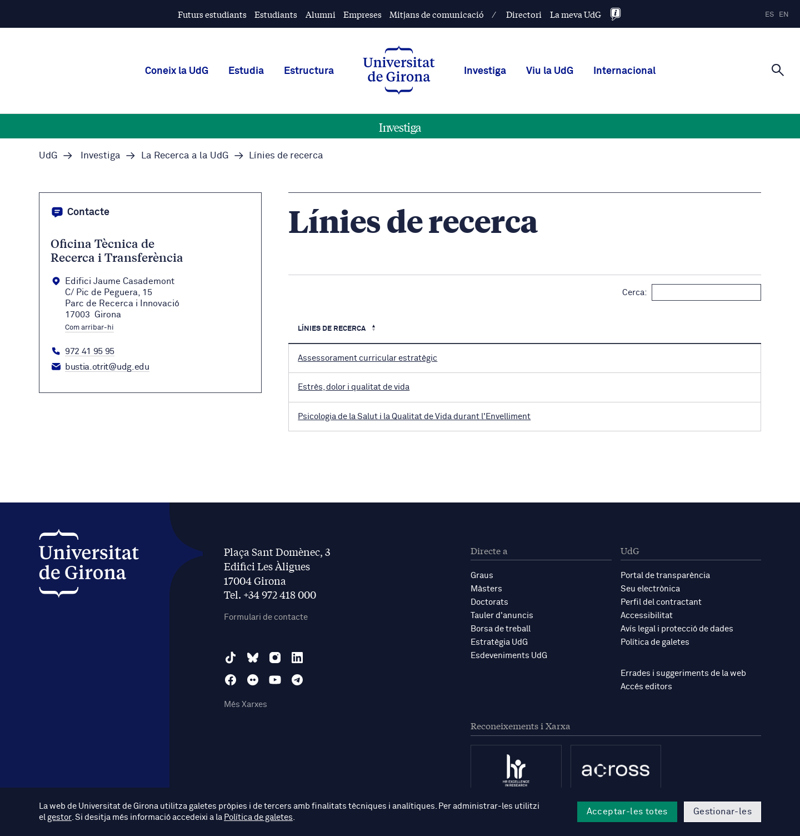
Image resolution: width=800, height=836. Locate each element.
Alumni (321, 14)
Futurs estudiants (212, 14)
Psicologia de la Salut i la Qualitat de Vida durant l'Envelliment (414, 416)
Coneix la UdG (176, 71)
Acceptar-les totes (627, 811)
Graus (482, 575)
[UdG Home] (399, 71)
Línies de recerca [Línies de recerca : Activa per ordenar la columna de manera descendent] (332, 328)
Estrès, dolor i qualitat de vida (353, 387)
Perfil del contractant (661, 602)
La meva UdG (575, 14)
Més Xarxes (245, 704)
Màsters (486, 589)
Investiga (485, 71)
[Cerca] (778, 70)
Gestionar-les (722, 811)
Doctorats (489, 602)
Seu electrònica (650, 589)
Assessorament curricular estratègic (367, 358)
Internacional (624, 71)
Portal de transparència (665, 575)
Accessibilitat (647, 615)
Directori (524, 14)
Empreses (362, 14)
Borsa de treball (501, 629)
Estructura (309, 71)
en (784, 14)
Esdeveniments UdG (509, 655)
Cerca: (691, 292)
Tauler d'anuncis (502, 615)
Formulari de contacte (266, 617)
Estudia (246, 71)
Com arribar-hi (89, 328)
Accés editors (646, 687)
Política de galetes (655, 642)
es (769, 14)
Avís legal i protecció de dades (677, 629)
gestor (59, 817)
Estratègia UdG (499, 642)
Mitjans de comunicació (436, 14)
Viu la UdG (549, 71)
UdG (48, 156)
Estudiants (275, 14)
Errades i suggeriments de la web (683, 673)
